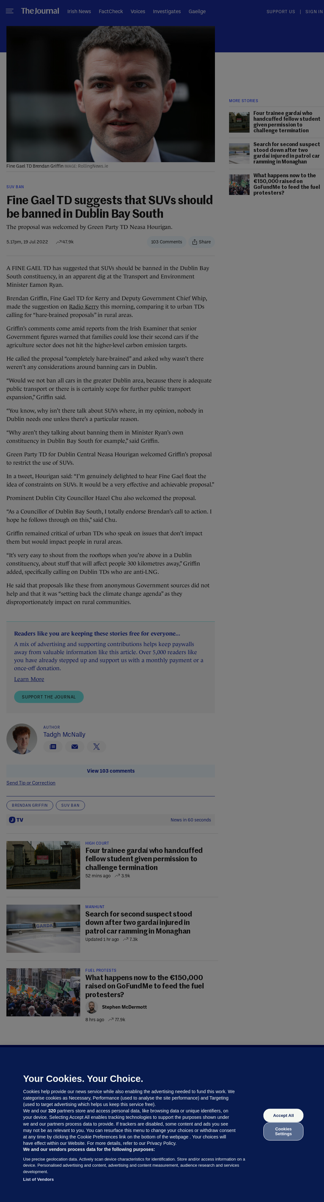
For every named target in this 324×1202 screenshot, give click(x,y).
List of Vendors (38, 1179)
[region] (162, 1124)
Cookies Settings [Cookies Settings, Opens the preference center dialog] (283, 1131)
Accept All (283, 1115)
